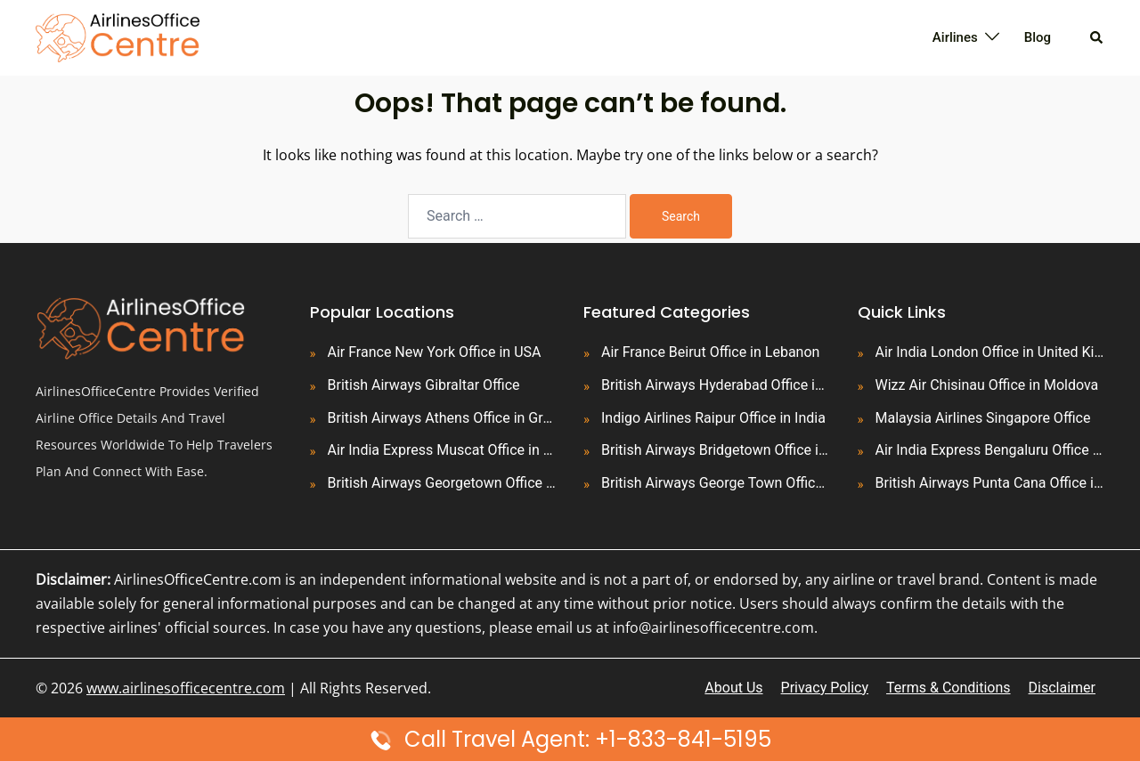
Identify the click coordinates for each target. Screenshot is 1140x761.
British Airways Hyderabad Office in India (716, 384)
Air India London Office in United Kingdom (990, 352)
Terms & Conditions (948, 687)
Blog (1037, 37)
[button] (1097, 37)
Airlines (955, 37)
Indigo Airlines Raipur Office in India (713, 417)
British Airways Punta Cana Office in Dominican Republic (990, 482)
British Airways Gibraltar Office (424, 384)
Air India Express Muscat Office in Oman (443, 449)
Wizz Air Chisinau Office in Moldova (987, 384)
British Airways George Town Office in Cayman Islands (716, 482)
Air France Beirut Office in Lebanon (710, 352)
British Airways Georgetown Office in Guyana (443, 482)
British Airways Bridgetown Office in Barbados (716, 449)
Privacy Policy (825, 687)
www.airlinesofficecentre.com (185, 688)
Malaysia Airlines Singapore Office (983, 417)
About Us (733, 687)
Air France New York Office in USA (435, 352)
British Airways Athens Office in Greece (443, 417)
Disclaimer (1062, 687)
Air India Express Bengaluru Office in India (990, 449)
